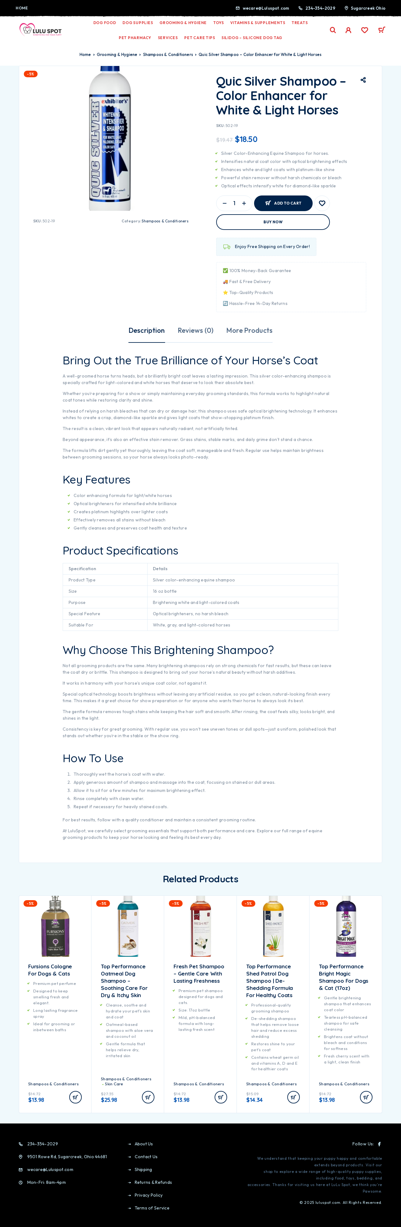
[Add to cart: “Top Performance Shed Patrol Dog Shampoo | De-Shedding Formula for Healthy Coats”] (293, 1097)
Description (146, 330)
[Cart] (381, 30)
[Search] (333, 30)
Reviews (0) (196, 330)
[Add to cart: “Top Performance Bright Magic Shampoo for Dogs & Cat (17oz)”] (366, 1097)
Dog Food (104, 22)
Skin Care (114, 1083)
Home (22, 8)
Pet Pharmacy (135, 37)
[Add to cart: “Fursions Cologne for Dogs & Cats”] (75, 1097)
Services (168, 37)
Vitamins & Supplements (257, 22)
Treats (300, 22)
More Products (249, 330)
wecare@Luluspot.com (266, 8)
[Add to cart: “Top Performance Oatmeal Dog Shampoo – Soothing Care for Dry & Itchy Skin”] (148, 1097)
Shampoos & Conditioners (168, 54)
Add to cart (287, 203)
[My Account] (348, 30)
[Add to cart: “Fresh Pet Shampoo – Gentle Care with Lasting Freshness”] (221, 1097)
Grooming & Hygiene (183, 22)
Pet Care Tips (199, 37)
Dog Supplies (137, 22)
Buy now (273, 222)
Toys (218, 22)
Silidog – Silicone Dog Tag (251, 37)
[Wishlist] (364, 31)
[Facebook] (379, 1144)
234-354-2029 (320, 8)
